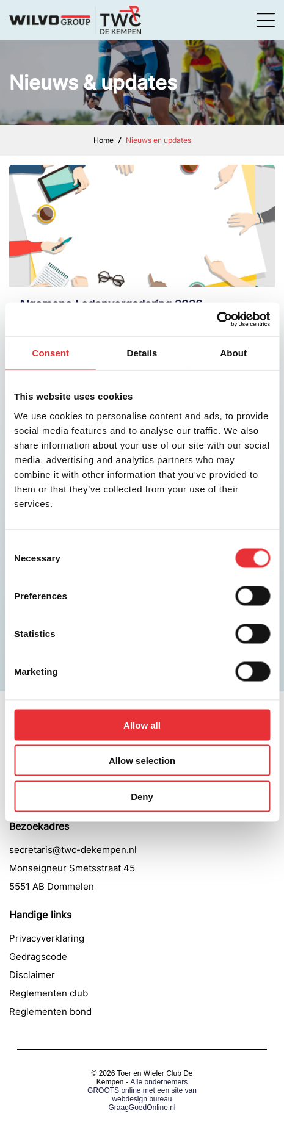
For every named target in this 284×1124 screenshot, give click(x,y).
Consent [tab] (50, 353)
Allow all (142, 724)
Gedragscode (38, 956)
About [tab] (233, 353)
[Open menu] (266, 20)
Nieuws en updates (158, 140)
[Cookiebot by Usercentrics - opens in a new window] (216, 319)
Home (103, 140)
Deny (142, 796)
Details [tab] (142, 353)
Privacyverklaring (46, 938)
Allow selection (142, 760)
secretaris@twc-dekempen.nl (73, 850)
